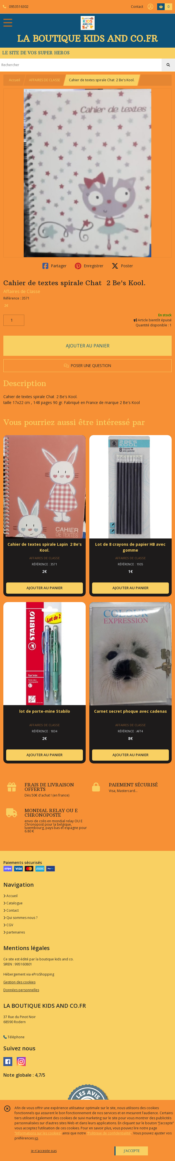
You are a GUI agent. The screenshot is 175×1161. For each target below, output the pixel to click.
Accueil (14, 80)
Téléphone (14, 1037)
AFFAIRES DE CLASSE (44, 80)
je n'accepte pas (44, 1150)
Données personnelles (21, 990)
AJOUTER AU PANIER (87, 346)
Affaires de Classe (21, 291)
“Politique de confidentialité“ (109, 1133)
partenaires (14, 932)
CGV (8, 925)
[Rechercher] (168, 65)
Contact (137, 6)
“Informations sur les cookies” (38, 1133)
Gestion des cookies (19, 982)
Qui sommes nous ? (20, 917)
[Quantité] (13, 320)
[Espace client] (150, 6)
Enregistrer (89, 266)
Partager (54, 266)
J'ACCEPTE (132, 1150)
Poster (122, 266)
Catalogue (13, 903)
